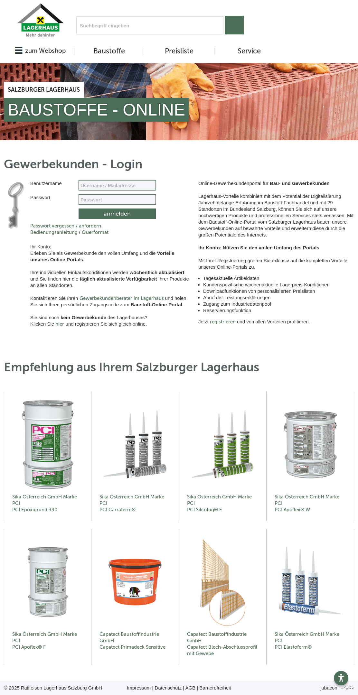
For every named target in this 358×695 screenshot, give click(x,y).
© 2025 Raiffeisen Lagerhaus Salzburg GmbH (53, 687)
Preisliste (179, 51)
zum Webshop (45, 50)
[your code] (117, 199)
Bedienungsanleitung (54, 232)
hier (59, 324)
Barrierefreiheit (215, 687)
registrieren (223, 322)
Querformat (95, 232)
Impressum (139, 687)
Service (249, 51)
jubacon (337, 687)
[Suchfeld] (149, 25)
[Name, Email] (117, 185)
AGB (190, 687)
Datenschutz (168, 687)
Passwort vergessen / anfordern (65, 226)
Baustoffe (109, 51)
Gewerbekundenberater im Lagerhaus (122, 298)
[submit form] (117, 213)
